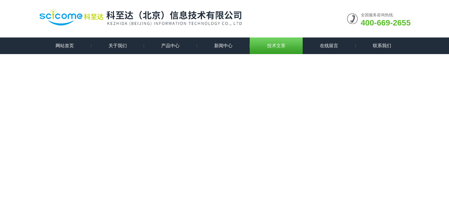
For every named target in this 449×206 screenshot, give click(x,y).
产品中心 (170, 45)
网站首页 (65, 45)
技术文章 (276, 45)
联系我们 (382, 45)
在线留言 (329, 45)
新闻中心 (223, 45)
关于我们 (118, 45)
